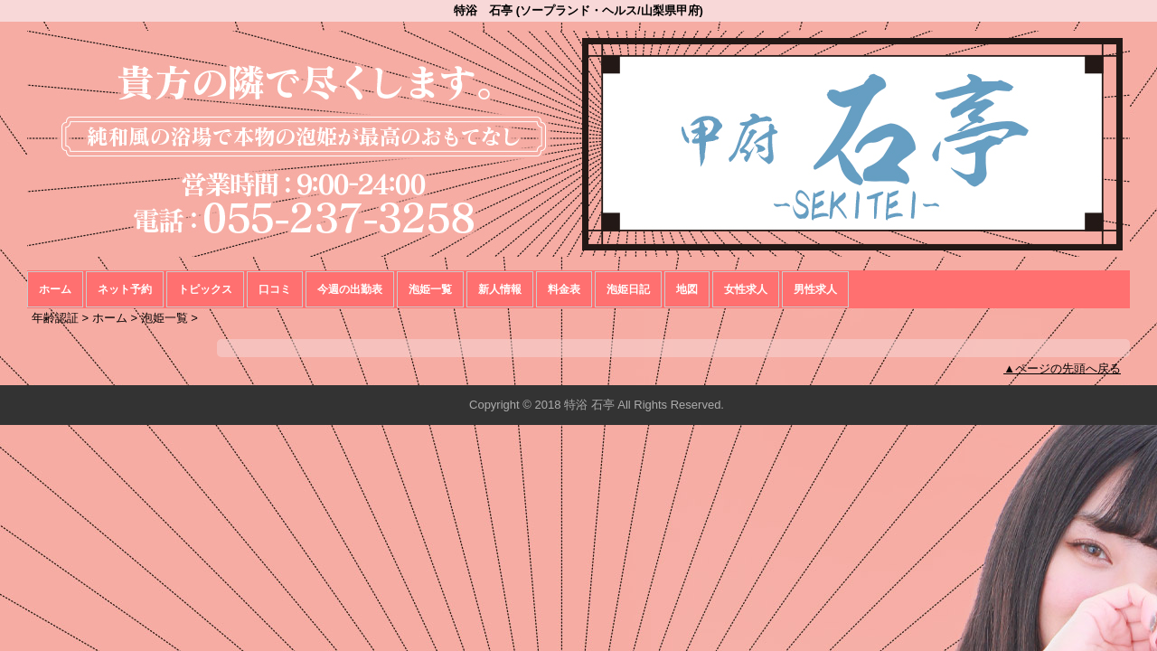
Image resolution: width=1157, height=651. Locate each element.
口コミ (275, 289)
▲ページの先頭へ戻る (1062, 368)
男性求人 (815, 289)
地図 (687, 289)
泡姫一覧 (430, 289)
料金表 (564, 289)
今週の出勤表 (349, 289)
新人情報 (500, 289)
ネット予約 (125, 289)
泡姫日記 (628, 289)
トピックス (205, 289)
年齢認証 (55, 318)
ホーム (55, 289)
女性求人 (745, 289)
